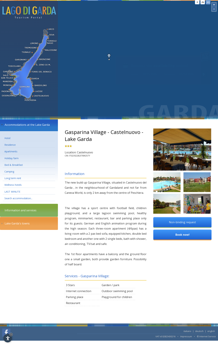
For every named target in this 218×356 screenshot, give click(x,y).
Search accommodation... (18, 198)
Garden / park (110, 285)
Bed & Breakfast (13, 164)
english (211, 331)
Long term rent (12, 178)
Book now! (182, 235)
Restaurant (73, 303)
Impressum (186, 336)
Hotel (7, 138)
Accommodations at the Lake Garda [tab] (25, 125)
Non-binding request (182, 222)
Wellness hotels (13, 184)
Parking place (74, 297)
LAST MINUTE (12, 191)
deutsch (199, 331)
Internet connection (78, 291)
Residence (10, 144)
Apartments (10, 151)
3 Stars (70, 285)
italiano (187, 331)
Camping (9, 171)
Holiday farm (11, 158)
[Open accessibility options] (7, 338)
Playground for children (117, 297)
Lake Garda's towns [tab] (15, 223)
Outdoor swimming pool (117, 291)
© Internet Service (206, 336)
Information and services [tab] (18, 210)
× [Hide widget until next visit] (11, 334)
